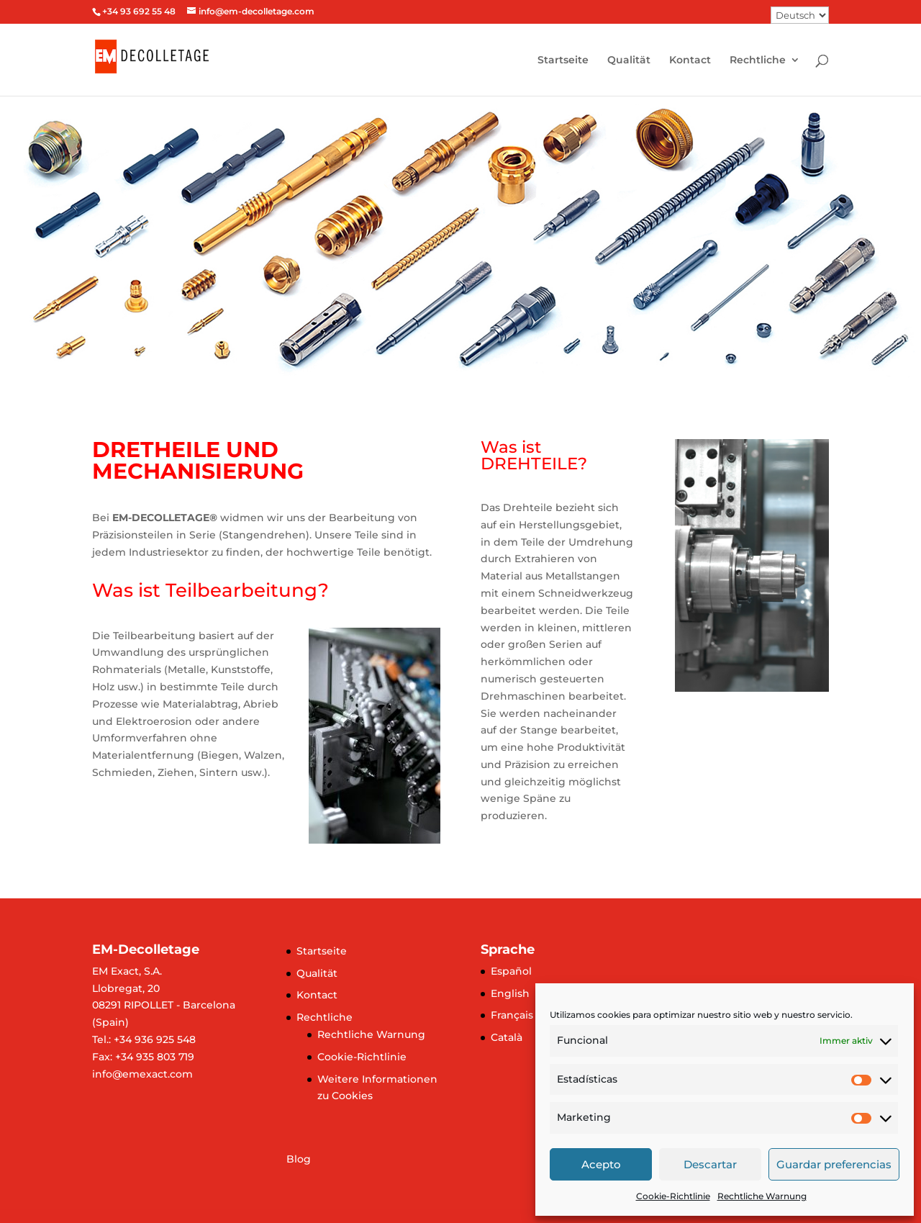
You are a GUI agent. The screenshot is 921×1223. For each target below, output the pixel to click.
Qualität (628, 60)
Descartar (710, 1164)
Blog (298, 1158)
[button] (22, 239)
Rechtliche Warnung (762, 1196)
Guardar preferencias (833, 1164)
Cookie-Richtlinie (673, 1196)
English (510, 993)
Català (506, 1037)
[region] (460, 240)
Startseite (563, 60)
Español (511, 971)
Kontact (690, 60)
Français (512, 1014)
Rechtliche (758, 60)
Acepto (601, 1164)
